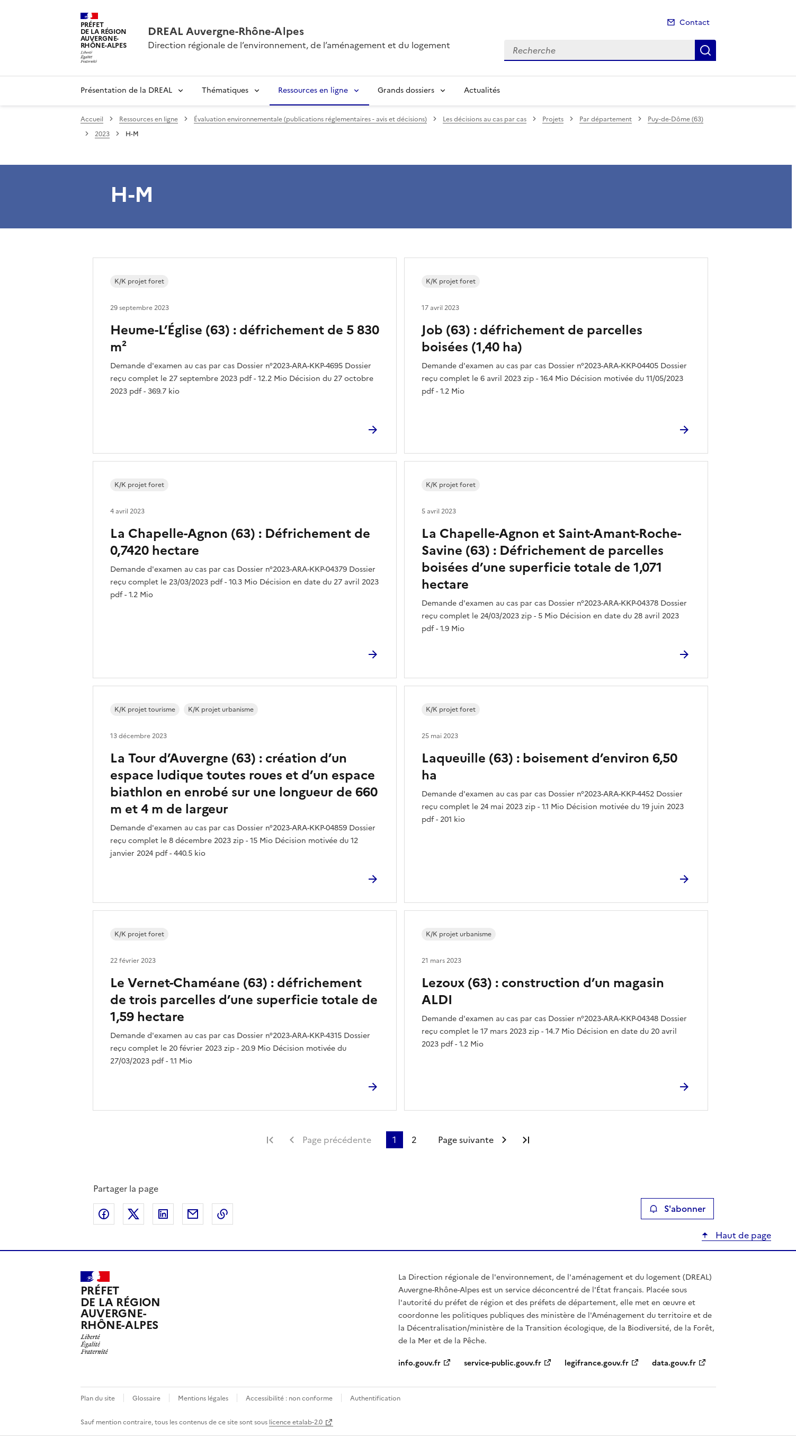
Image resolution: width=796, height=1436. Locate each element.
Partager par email (192, 1214)
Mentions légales (203, 1398)
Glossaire (146, 1398)
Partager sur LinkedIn (163, 1214)
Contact (694, 22)
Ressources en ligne (313, 90)
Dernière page (525, 1139)
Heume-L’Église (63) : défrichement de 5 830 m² (244, 339)
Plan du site (98, 1398)
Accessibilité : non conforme (289, 1398)
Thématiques (225, 90)
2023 (102, 134)
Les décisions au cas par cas (484, 119)
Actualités (482, 90)
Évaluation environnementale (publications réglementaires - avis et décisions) (310, 119)
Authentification (375, 1398)
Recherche (705, 50)
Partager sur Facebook (103, 1214)
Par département (605, 119)
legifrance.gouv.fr (597, 1363)
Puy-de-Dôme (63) (675, 119)
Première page (270, 1139)
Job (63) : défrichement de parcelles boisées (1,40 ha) (532, 339)
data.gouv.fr (674, 1363)
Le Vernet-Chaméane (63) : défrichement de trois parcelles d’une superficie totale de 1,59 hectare (244, 999)
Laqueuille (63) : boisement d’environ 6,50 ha (549, 767)
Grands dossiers (406, 90)
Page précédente (336, 1139)
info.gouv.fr (419, 1363)
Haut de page (742, 1235)
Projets (553, 119)
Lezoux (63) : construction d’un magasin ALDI (543, 991)
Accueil (92, 119)
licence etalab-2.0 (296, 1422)
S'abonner (677, 1208)
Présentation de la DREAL (126, 90)
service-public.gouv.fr (502, 1363)
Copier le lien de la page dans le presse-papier (222, 1214)
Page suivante (466, 1139)
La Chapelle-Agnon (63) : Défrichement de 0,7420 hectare (240, 542)
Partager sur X (133, 1214)
